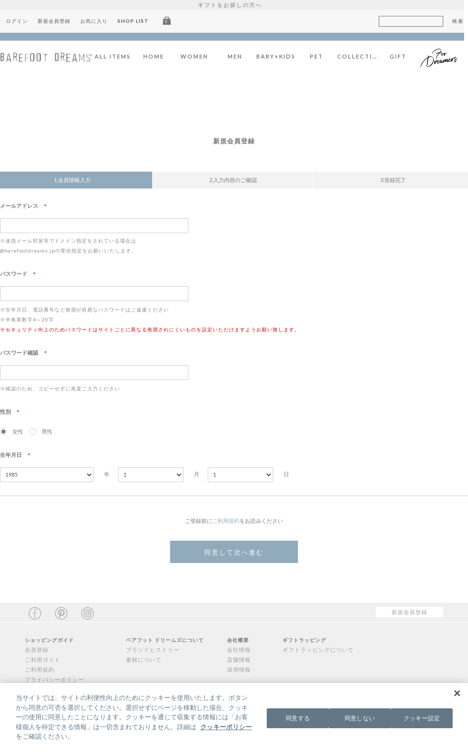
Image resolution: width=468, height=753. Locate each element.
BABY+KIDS (279, 56)
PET (320, 56)
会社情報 (239, 649)
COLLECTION (361, 56)
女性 (17, 431)
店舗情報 (239, 659)
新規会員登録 (58, 21)
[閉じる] (457, 695)
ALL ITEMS (117, 56)
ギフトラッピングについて (318, 649)
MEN (239, 56)
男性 (47, 431)
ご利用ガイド (42, 659)
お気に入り (98, 21)
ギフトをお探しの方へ (234, 4)
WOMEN (198, 56)
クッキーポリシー (226, 728)
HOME (157, 56)
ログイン (21, 21)
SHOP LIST (137, 21)
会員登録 (37, 649)
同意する (297, 719)
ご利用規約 (225, 520)
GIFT (402, 56)
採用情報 (239, 669)
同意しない (360, 719)
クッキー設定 (422, 719)
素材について (144, 659)
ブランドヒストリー (152, 649)
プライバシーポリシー (54, 679)
